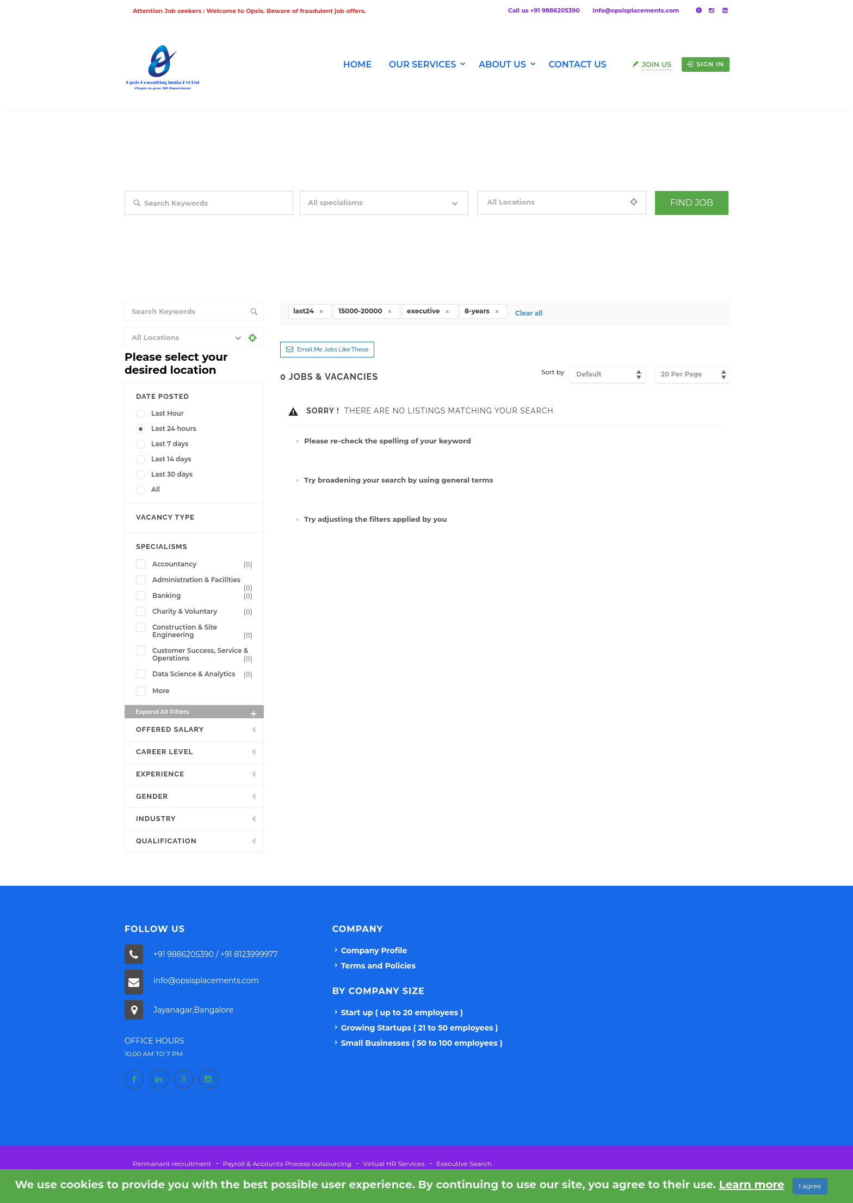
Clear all (528, 313)
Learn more (751, 1184)
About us (502, 64)
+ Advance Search (682, 222)
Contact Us (577, 64)
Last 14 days (171, 459)
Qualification (166, 841)
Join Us (657, 64)
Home (357, 64)
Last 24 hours (173, 428)
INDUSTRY (156, 819)
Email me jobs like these (332, 349)
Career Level (164, 752)
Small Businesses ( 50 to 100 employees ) (422, 1043)
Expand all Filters (196, 713)
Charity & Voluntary (204, 611)
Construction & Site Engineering (204, 631)
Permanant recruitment (172, 1163)
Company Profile (374, 950)
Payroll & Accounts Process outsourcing (286, 1163)
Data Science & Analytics (204, 674)
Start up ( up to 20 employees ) (402, 1012)
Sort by (552, 372)
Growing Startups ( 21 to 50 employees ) (419, 1028)
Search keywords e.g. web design (176, 222)
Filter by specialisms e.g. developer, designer (368, 222)
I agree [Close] (810, 1186)
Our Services (422, 64)
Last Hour (167, 413)
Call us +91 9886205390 (544, 10)
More (161, 691)
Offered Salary (170, 729)
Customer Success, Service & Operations (204, 654)
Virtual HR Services (393, 1163)
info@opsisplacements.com (635, 10)
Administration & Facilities (204, 581)
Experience (160, 774)
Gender (152, 796)
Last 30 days (172, 474)
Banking (204, 595)
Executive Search (464, 1163)
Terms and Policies (378, 966)
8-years (482, 311)
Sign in (705, 64)
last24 (308, 311)
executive (428, 311)
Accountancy (204, 564)
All (155, 489)
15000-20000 (365, 311)
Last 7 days (169, 444)
